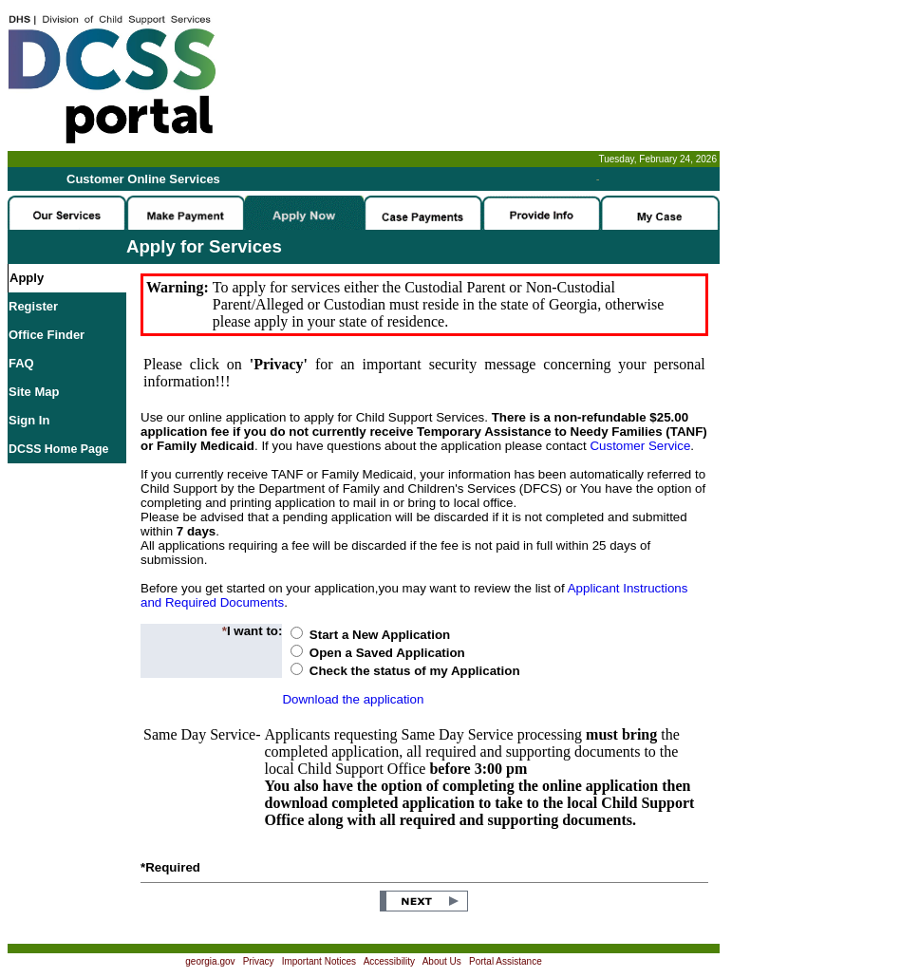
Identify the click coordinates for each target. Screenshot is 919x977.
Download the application (352, 699)
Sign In (29, 420)
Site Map (34, 392)
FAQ (21, 363)
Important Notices (319, 961)
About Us (441, 961)
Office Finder (46, 335)
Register (33, 306)
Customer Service (640, 446)
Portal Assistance (505, 961)
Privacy (258, 961)
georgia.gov (209, 961)
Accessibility (389, 961)
